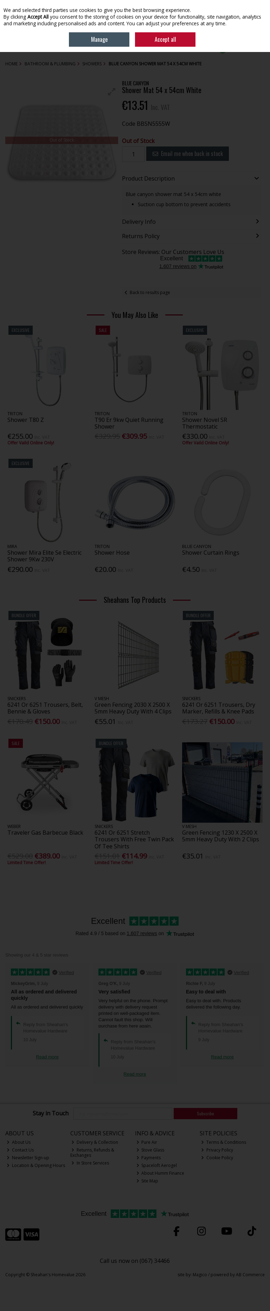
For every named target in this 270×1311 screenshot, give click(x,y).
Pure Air (147, 1142)
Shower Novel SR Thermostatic (204, 423)
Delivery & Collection (94, 1142)
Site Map (147, 1181)
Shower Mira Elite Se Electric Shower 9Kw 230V (44, 556)
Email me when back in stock (188, 153)
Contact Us (20, 1150)
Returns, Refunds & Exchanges (92, 1152)
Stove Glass (150, 1150)
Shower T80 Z (25, 420)
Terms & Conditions (223, 1142)
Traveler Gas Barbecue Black (45, 832)
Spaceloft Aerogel (156, 1165)
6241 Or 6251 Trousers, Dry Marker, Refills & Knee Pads (218, 708)
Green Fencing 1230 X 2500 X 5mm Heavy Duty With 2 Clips (220, 836)
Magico (200, 1275)
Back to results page (150, 292)
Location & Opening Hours (36, 1165)
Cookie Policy (217, 1158)
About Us (19, 1142)
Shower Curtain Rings (210, 552)
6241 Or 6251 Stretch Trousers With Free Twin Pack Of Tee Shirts (134, 839)
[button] (111, 91)
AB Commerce (250, 1275)
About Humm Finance (160, 1173)
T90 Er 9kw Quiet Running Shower (129, 423)
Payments (148, 1158)
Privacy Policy (217, 1150)
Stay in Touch (51, 1113)
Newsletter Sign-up (28, 1158)
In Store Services (90, 1163)
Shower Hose (112, 552)
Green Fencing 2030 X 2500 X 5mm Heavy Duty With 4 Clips (133, 708)
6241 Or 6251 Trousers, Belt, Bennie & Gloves (45, 708)
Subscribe (205, 1113)
